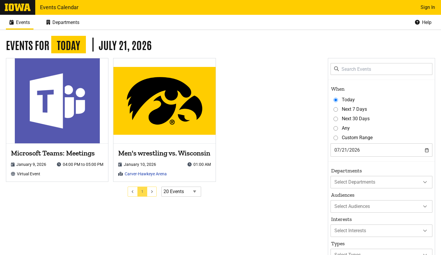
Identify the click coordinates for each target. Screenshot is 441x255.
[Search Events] (381, 69)
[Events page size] (181, 192)
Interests (341, 219)
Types (338, 243)
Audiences (343, 195)
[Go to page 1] (142, 192)
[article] (57, 120)
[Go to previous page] (133, 192)
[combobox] (381, 150)
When (337, 89)
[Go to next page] (152, 192)
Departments (346, 170)
